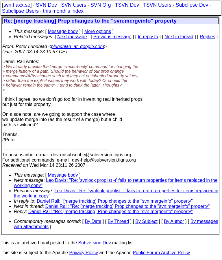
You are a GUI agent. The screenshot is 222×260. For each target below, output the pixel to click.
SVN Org (100, 5)
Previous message (112, 36)
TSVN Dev (127, 5)
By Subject (146, 221)
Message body (63, 31)
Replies (207, 36)
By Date (93, 221)
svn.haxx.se (16, 5)
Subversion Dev (94, 242)
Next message (72, 36)
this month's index (63, 11)
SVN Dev (46, 5)
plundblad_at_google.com (77, 46)
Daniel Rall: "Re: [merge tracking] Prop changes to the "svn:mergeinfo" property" (127, 206)
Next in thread (178, 36)
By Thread (118, 221)
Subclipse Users (20, 11)
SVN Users (73, 5)
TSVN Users (157, 5)
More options (97, 31)
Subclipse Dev (192, 5)
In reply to (148, 36)
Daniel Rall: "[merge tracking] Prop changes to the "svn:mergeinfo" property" (115, 201)
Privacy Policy (83, 252)
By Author (174, 221)
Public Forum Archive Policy (161, 252)
